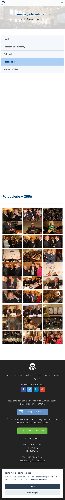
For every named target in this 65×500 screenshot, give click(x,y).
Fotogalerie (9, 62)
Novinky (8, 375)
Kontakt (37, 379)
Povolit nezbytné (32, 493)
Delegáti (8, 54)
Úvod (6, 39)
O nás (47, 375)
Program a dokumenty (14, 46)
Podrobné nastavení (39, 480)
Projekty (18, 375)
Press (27, 379)
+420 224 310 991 (35, 457)
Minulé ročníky (11, 69)
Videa (28, 375)
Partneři (38, 375)
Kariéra (57, 375)
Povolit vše (32, 486)
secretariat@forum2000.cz (32, 460)
